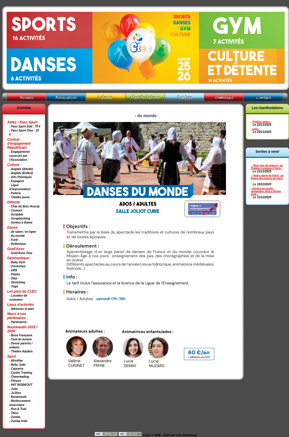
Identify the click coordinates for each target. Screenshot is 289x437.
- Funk (13, 239)
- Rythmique (17, 243)
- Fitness (15, 380)
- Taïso (13, 413)
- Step (13, 278)
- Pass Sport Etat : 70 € (24, 126)
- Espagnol (16, 181)
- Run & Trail (17, 409)
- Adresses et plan (21, 308)
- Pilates (14, 274)
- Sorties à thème (21, 222)
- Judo (13, 388)
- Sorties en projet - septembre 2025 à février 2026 (266, 191)
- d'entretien (17, 266)
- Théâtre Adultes (21, 351)
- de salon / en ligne (22, 231)
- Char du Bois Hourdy (24, 206)
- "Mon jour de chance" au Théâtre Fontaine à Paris (267, 167)
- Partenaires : (18, 322)
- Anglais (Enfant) (21, 173)
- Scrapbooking (19, 218)
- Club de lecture (20, 339)
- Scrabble (16, 214)
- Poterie (15, 193)
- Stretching (17, 282)
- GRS (13, 270)
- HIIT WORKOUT (21, 384)
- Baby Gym (17, 262)
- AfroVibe (16, 360)
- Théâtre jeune (19, 197)
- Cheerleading (19, 376)
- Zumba (14, 417)
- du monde (17, 235)
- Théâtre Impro (260, 121)
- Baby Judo (17, 364)
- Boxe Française (20, 335)
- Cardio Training (20, 372)
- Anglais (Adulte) (21, 169)
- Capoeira (16, 368)
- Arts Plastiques (20, 177)
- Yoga (13, 286)
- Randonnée (18, 396)
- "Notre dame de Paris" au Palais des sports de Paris (267, 177)
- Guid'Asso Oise (20, 253)
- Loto (254, 128)
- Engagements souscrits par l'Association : (19, 155)
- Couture (15, 210)
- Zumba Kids (18, 421)
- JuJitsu (15, 392)
